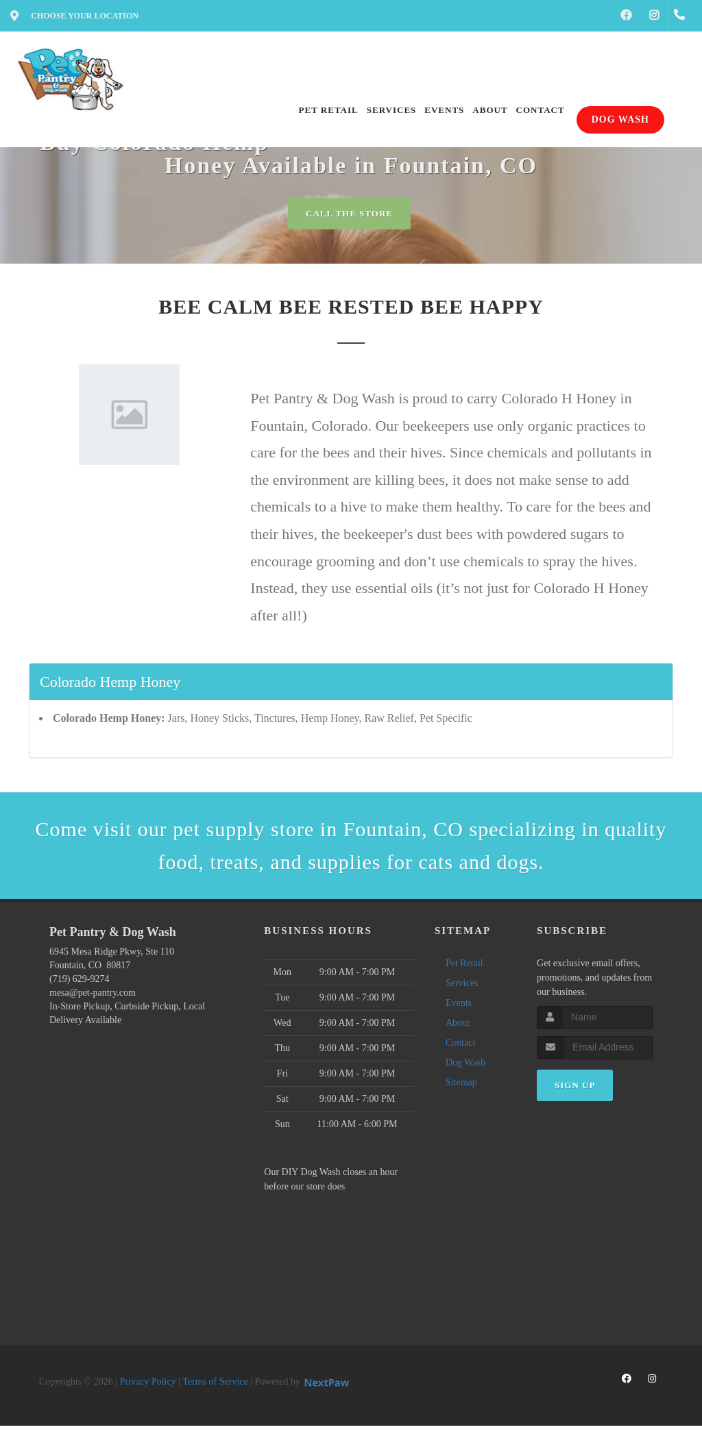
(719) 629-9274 (79, 979)
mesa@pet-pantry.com (92, 992)
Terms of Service (214, 1381)
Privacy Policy (148, 1381)
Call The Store (349, 213)
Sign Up (575, 1085)
